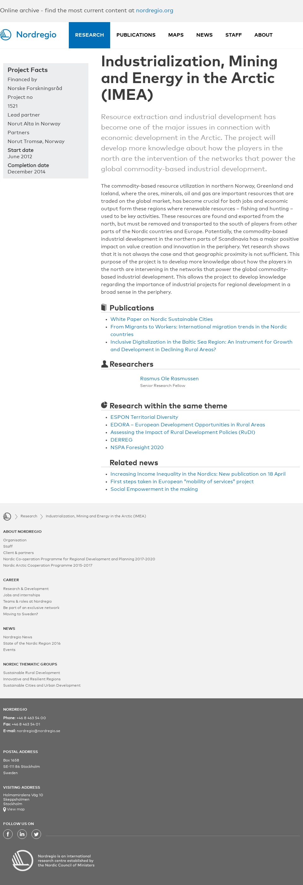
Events (9, 650)
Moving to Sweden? (20, 614)
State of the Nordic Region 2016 (32, 644)
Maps (176, 35)
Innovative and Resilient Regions (32, 679)
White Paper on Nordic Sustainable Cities (161, 319)
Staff (233, 35)
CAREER (11, 580)
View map (15, 809)
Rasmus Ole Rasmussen (169, 378)
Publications (136, 35)
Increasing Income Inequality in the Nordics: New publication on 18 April (198, 474)
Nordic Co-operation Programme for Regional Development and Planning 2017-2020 (79, 559)
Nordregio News (17, 637)
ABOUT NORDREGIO (22, 532)
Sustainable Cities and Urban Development (41, 686)
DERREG (121, 439)
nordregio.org (154, 11)
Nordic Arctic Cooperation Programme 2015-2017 (47, 566)
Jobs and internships (21, 595)
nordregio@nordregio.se (38, 731)
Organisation (15, 540)
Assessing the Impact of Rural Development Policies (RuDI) (182, 432)
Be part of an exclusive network (31, 608)
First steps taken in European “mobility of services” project (182, 481)
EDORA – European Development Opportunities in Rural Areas (187, 424)
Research (89, 35)
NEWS (9, 629)
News (204, 35)
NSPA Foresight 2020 (136, 447)
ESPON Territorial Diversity (144, 417)
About (263, 35)
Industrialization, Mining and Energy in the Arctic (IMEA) (96, 516)
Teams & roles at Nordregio (27, 602)
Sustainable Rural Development (31, 673)
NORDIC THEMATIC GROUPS (30, 664)
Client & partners (18, 553)
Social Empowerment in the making (154, 489)
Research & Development (26, 589)
